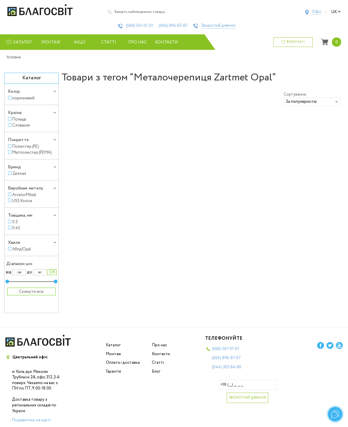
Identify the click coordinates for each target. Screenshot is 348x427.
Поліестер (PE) (25, 146)
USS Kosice (22, 201)
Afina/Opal (21, 249)
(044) (226, 367)
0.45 (16, 228)
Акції (79, 42)
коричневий (23, 98)
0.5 (15, 222)
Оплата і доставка (123, 362)
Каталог (113, 345)
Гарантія (113, 371)
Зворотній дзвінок (218, 25)
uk (336, 12)
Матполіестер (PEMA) (31, 152)
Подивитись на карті (31, 420)
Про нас (137, 42)
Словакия (21, 125)
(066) (173, 25)
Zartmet (19, 173)
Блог (156, 371)
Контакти (166, 42)
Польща (19, 119)
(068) (139, 25)
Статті (108, 42)
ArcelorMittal (24, 195)
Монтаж (50, 42)
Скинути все (31, 291)
